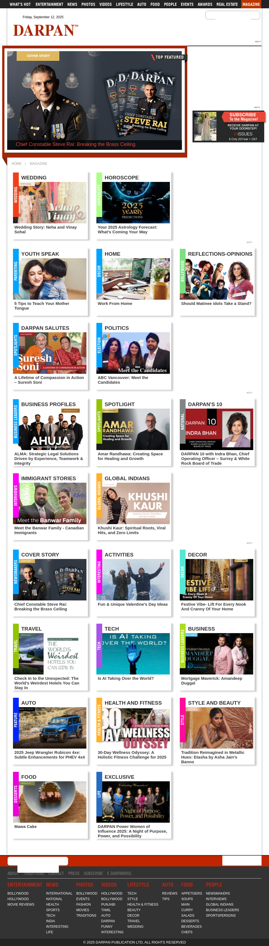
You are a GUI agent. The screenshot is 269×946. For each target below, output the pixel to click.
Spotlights (15, 345)
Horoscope (99, 194)
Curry (187, 910)
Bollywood (182, 271)
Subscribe (93, 873)
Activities (119, 555)
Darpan (108, 921)
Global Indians (99, 495)
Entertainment (49, 4)
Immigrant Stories (48, 478)
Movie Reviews (20, 904)
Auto (141, 4)
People (170, 4)
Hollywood (18, 899)
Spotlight (120, 404)
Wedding (15, 195)
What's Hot (20, 4)
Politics (117, 328)
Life (99, 794)
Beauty (134, 910)
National (182, 421)
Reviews (169, 893)
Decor (99, 271)
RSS (127, 873)
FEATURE (15, 720)
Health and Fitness (133, 703)
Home (17, 164)
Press (74, 873)
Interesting (99, 572)
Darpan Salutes (45, 328)
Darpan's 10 (205, 404)
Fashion (83, 904)
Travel (15, 646)
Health (52, 904)
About (13, 873)
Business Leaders (15, 421)
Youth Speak (40, 254)
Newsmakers (15, 572)
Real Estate (227, 4)
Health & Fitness (99, 720)
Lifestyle (124, 4)
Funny (107, 927)
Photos (88, 4)
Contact (56, 873)
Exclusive (119, 777)
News (72, 4)
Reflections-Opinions (220, 254)
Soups (187, 899)
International (59, 893)
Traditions (33, 873)
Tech (99, 646)
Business (201, 629)
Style (182, 720)
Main (185, 904)
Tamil (106, 910)
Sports (53, 910)
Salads (187, 916)
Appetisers (191, 893)
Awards (205, 4)
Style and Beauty (214, 703)
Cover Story (40, 555)
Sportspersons (221, 916)
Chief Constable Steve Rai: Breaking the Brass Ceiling (75, 144)
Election (99, 345)
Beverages (191, 927)
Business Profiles (48, 404)
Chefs (186, 932)
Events (187, 4)
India (50, 921)
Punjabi (108, 904)
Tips (166, 899)
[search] (226, 19)
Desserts (15, 794)
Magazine (251, 4)
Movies (82, 910)
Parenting (15, 271)
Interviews (15, 495)
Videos (105, 4)
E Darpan (115, 873)
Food (155, 4)
